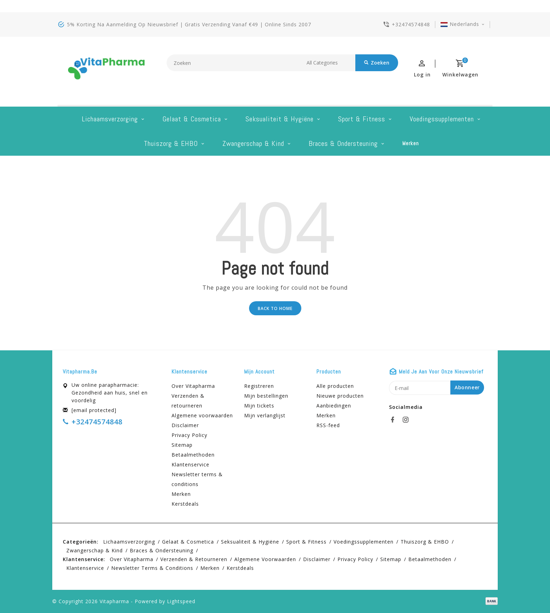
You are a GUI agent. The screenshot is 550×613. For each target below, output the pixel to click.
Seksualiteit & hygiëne (280, 118)
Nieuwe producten (340, 395)
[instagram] (407, 419)
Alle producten (335, 386)
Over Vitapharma (193, 386)
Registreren (259, 386)
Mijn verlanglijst (265, 415)
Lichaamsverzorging (110, 118)
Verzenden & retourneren (188, 400)
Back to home (275, 308)
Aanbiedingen (333, 405)
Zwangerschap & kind (253, 143)
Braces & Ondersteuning (343, 143)
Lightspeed (181, 601)
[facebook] (394, 419)
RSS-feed (328, 425)
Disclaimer (185, 425)
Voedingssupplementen (442, 118)
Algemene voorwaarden (202, 415)
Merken (410, 143)
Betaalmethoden (193, 454)
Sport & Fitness (361, 118)
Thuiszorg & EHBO (171, 143)
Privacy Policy (189, 435)
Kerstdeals (185, 503)
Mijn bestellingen (266, 395)
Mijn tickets (259, 405)
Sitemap (182, 445)
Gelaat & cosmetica (191, 118)
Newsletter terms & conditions (197, 479)
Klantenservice (190, 464)
